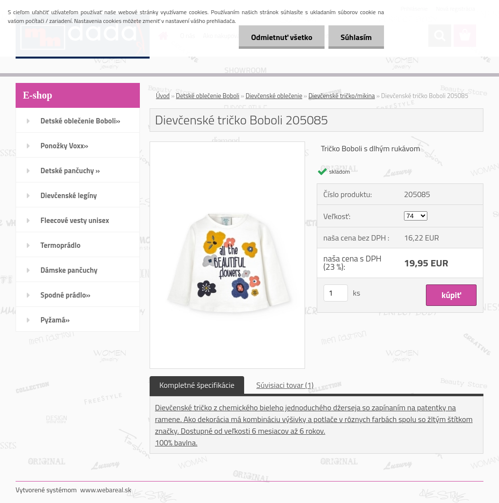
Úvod (163, 96)
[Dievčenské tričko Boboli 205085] (227, 146)
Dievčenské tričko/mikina (341, 96)
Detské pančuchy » (70, 170)
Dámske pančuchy (68, 270)
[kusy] (336, 293)
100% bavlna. (176, 442)
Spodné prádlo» (65, 295)
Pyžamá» (55, 319)
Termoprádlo (60, 245)
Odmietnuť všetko (281, 37)
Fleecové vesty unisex (74, 220)
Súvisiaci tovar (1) (284, 385)
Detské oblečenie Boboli (207, 96)
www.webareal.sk (106, 489)
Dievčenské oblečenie (274, 96)
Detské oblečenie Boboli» (80, 120)
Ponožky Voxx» (64, 145)
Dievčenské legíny (68, 195)
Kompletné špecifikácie (196, 385)
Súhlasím (356, 37)
